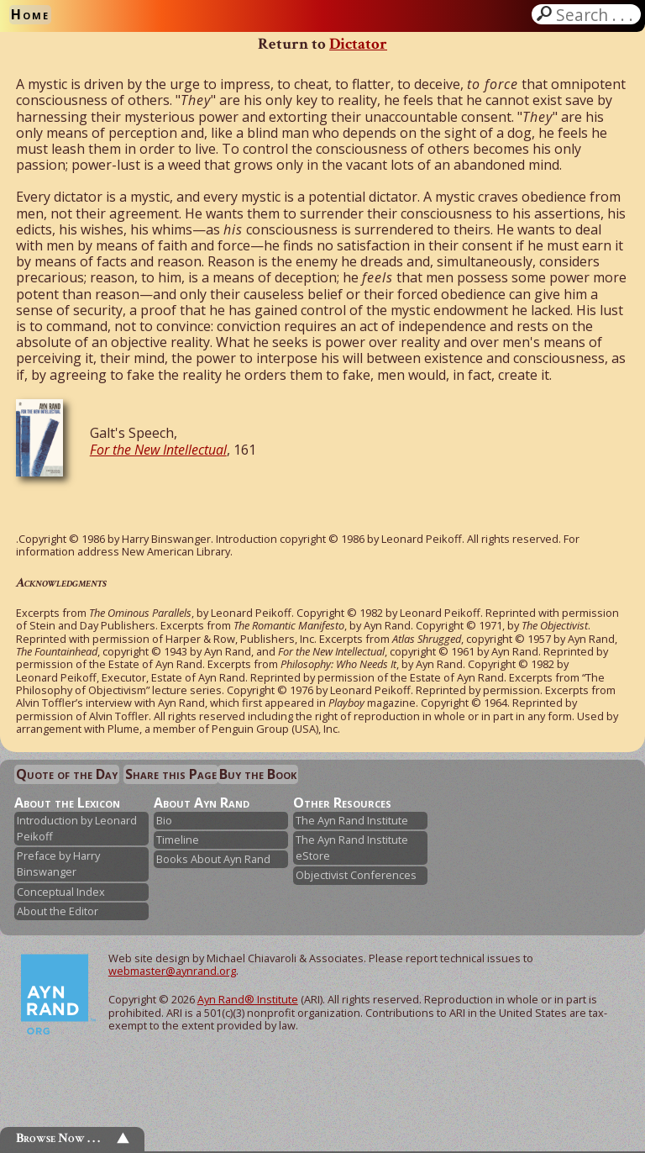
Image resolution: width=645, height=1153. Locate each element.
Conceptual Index (61, 891)
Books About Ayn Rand (213, 858)
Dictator (358, 44)
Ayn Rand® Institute (247, 999)
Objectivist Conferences (356, 874)
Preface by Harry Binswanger (58, 863)
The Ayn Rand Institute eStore (352, 847)
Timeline (177, 839)
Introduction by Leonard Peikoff (77, 828)
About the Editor (57, 911)
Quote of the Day (67, 774)
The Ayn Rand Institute (352, 820)
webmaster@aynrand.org (172, 970)
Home (30, 14)
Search (596, 14)
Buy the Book (257, 774)
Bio (164, 820)
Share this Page (171, 774)
